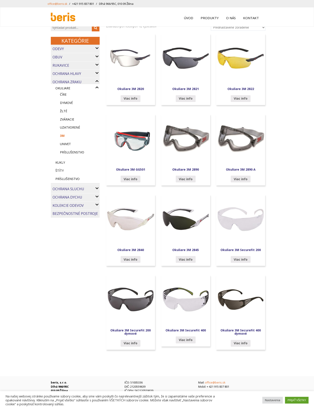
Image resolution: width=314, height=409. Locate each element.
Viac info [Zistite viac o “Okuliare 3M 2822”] (240, 98)
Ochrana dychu (67, 197)
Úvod (188, 18)
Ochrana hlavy (67, 73)
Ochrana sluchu (68, 189)
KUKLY (60, 162)
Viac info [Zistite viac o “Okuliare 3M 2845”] (186, 259)
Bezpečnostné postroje (75, 213)
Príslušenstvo (67, 179)
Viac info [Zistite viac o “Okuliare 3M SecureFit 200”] (240, 259)
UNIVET (65, 144)
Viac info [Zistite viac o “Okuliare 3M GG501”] (130, 179)
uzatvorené (70, 127)
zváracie (67, 119)
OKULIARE (62, 88)
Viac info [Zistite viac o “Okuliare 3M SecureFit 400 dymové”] (240, 343)
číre (63, 94)
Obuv (57, 57)
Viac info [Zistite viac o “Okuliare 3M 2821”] (186, 98)
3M (62, 136)
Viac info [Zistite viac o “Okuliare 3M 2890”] (186, 179)
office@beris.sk (58, 4)
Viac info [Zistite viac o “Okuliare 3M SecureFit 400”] (186, 340)
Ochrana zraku (67, 82)
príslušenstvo (72, 152)
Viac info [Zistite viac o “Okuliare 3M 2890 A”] (240, 179)
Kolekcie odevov (68, 205)
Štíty (59, 170)
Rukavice (61, 65)
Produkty (210, 18)
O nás (231, 18)
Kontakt (251, 18)
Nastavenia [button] (272, 400)
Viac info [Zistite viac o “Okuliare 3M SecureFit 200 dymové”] (130, 343)
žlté (63, 111)
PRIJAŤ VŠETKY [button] (297, 400)
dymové (66, 103)
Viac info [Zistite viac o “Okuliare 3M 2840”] (130, 259)
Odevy (58, 48)
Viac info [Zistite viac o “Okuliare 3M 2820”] (130, 98)
